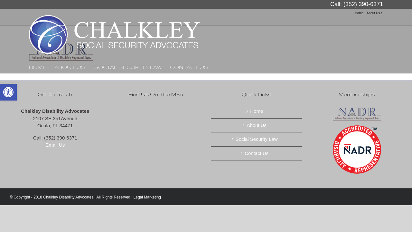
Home (256, 111)
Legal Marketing (147, 197)
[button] (8, 92)
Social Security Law (257, 139)
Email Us (55, 145)
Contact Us (256, 153)
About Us (257, 125)
